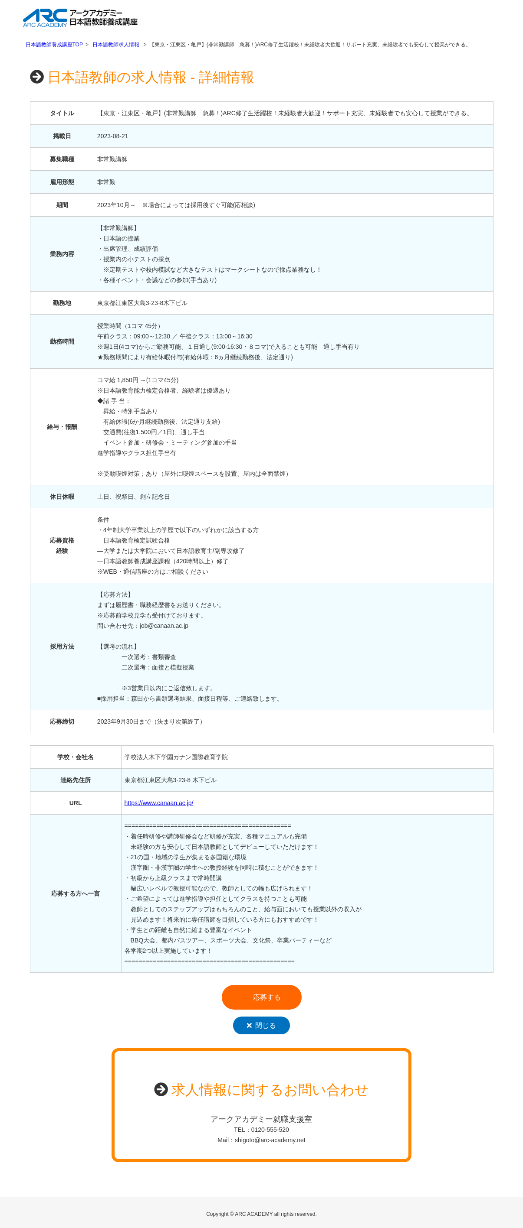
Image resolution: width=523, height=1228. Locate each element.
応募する (267, 997)
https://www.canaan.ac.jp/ (159, 802)
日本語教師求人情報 (115, 45)
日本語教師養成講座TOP (54, 45)
